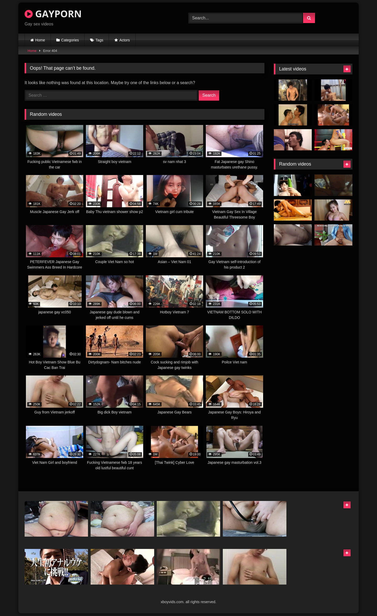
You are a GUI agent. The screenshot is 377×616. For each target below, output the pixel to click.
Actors (124, 40)
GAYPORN (53, 13)
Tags (99, 40)
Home (40, 40)
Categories (70, 40)
